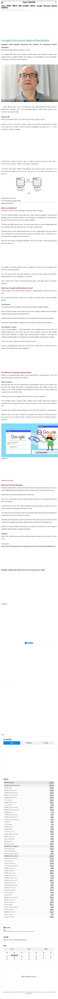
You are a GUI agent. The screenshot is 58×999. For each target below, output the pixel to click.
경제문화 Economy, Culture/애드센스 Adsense (11, 9)
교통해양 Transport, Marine (29, 807)
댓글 (2, 734)
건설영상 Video (29, 829)
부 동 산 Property (29, 861)
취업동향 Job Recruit (29, 868)
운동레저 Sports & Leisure (29, 880)
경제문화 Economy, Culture (29, 856)
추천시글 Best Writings (29, 890)
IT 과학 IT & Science (29, 832)
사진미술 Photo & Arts (29, 887)
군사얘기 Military (29, 905)
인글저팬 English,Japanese (29, 834)
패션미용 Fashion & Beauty (29, 885)
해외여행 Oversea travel (29, 875)
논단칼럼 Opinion (29, 827)
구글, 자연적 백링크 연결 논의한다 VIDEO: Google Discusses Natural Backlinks (29, 7)
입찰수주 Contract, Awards (29, 795)
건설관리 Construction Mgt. (29, 819)
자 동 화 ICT (29, 822)
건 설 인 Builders (29, 824)
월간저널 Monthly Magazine (29, 853)
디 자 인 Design (29, 805)
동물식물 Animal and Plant (29, 897)
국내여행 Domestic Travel (29, 878)
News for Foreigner (29, 844)
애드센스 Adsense (29, 914)
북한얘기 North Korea (29, 912)
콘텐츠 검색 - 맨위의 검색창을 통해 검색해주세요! (15, 939)
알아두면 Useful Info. (29, 902)
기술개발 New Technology (29, 815)
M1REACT (7, 992)
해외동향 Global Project (29, 790)
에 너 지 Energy (29, 800)
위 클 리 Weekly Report (29, 851)
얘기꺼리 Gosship (29, 909)
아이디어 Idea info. (29, 892)
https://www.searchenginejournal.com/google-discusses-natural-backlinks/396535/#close (28, 546)
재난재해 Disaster (29, 812)
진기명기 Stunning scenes (29, 907)
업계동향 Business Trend (29, 802)
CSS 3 (38, 992)
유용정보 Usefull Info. (29, 836)
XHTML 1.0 (32, 992)
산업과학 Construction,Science (29, 785)
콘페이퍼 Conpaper (29, 782)
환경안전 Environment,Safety (29, 810)
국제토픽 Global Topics (29, 883)
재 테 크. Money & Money (29, 866)
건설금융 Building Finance (29, 817)
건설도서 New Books (29, 839)
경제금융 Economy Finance (29, 858)
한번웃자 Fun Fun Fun (29, 900)
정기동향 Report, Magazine (29, 846)
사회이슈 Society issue (29, 863)
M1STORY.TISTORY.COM (21, 992)
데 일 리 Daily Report (29, 849)
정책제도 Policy (29, 788)
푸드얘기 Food (29, 895)
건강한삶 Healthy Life (29, 870)
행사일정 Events (29, 841)
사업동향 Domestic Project (29, 793)
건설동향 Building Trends (29, 797)
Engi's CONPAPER (29, 2)
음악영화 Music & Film (29, 873)
